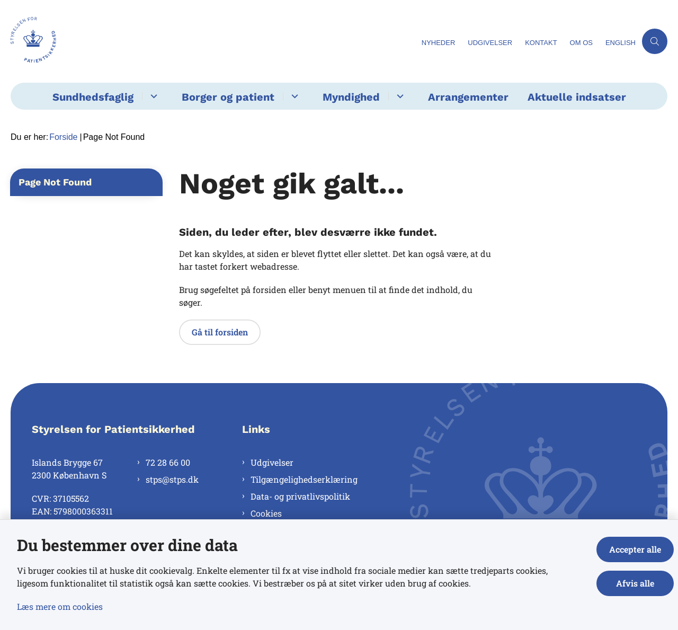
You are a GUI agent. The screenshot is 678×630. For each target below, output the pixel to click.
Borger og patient (228, 97)
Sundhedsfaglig (92, 97)
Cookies (266, 513)
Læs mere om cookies (60, 606)
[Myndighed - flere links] (398, 96)
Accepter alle (635, 549)
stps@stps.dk (172, 479)
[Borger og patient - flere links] (293, 96)
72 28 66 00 (168, 462)
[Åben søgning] (654, 41)
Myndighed (351, 97)
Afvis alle (635, 583)
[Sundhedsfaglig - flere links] (152, 96)
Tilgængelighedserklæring (304, 479)
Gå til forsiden (220, 332)
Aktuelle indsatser (577, 97)
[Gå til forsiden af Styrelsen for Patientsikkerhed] (33, 41)
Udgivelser (272, 462)
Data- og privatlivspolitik (300, 496)
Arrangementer (468, 97)
